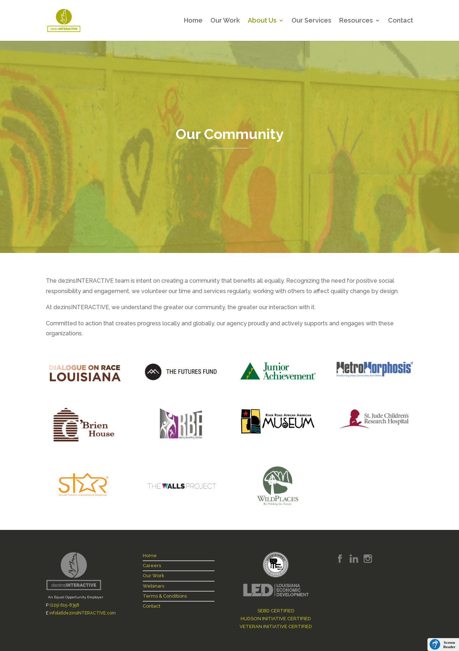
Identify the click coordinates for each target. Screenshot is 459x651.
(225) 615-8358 (64, 605)
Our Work (225, 21)
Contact (400, 21)
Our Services (311, 21)
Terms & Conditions (165, 596)
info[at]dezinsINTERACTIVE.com (82, 613)
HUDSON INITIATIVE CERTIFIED (276, 618)
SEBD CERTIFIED (275, 610)
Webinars (153, 586)
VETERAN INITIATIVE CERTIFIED (276, 626)
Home (193, 21)
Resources (356, 21)
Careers (152, 565)
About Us (262, 21)
